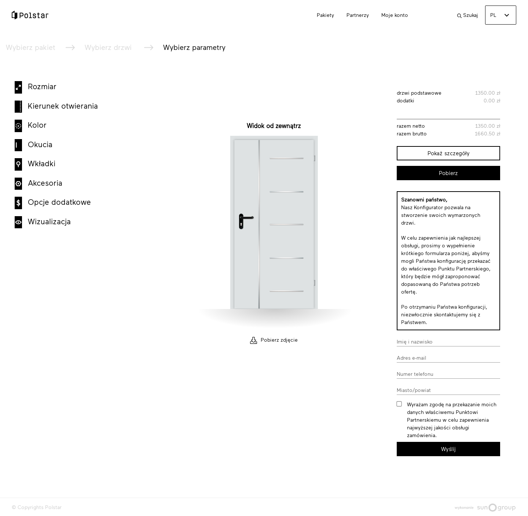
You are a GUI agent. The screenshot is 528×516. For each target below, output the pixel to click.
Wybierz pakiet (30, 47)
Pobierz (448, 173)
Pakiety (325, 15)
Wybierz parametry (194, 47)
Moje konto (394, 15)
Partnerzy (357, 15)
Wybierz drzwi (109, 47)
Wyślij (448, 449)
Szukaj (467, 15)
